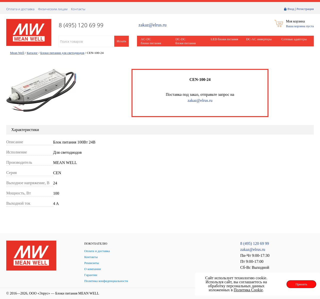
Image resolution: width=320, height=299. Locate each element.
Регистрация (305, 9)
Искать (121, 41)
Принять (301, 284)
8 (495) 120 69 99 (254, 243)
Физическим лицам (53, 9)
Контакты (78, 9)
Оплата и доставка (20, 9)
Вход (291, 9)
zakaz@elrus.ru (152, 25)
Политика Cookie (248, 290)
